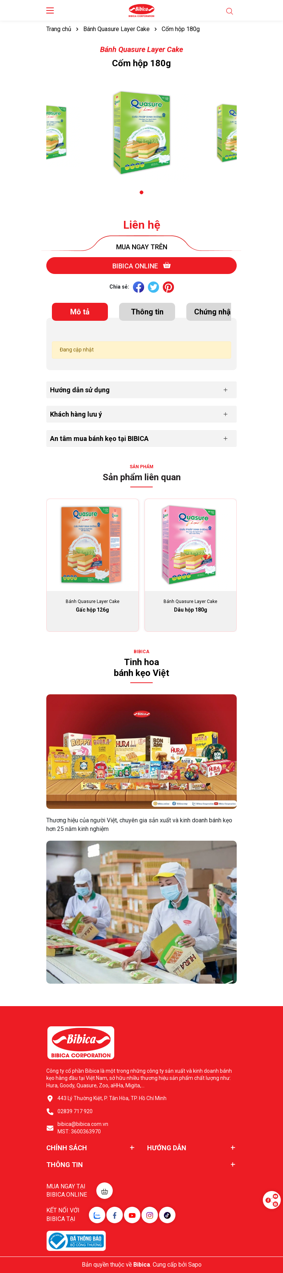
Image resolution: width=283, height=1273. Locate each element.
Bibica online (141, 265)
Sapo (195, 1264)
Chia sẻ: (119, 287)
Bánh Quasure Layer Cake (141, 49)
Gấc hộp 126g (92, 610)
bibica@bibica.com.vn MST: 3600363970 (82, 1128)
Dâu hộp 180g (190, 610)
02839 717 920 (75, 1111)
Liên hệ (141, 224)
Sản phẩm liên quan (142, 477)
